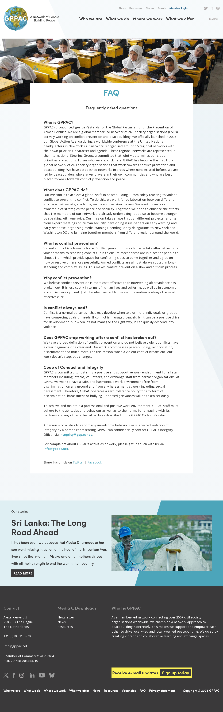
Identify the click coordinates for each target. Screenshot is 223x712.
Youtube (42, 675)
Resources (135, 8)
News (122, 8)
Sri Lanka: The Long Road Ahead (48, 526)
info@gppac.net (15, 646)
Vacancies (129, 690)
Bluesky (52, 675)
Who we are (90, 18)
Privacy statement (162, 690)
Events (162, 8)
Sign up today (175, 673)
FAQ (143, 690)
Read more (22, 573)
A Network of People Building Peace (31, 18)
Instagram (218, 8)
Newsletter (65, 617)
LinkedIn (32, 675)
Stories (150, 8)
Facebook (212, 8)
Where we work (148, 18)
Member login (178, 8)
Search (214, 19)
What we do (117, 18)
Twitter (206, 8)
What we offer (180, 18)
